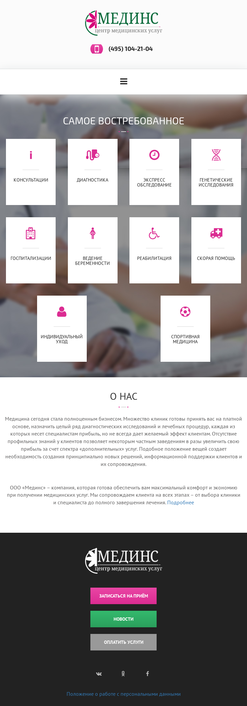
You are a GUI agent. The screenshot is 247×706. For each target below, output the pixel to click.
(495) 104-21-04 (131, 49)
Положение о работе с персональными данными (124, 693)
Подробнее (180, 502)
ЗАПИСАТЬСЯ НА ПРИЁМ (123, 596)
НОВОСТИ (123, 619)
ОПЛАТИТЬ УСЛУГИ (123, 642)
